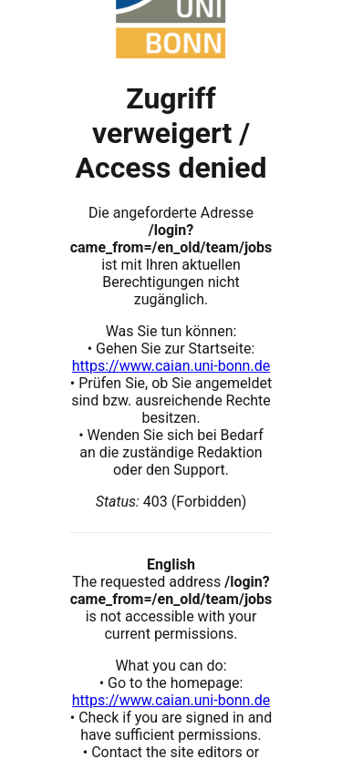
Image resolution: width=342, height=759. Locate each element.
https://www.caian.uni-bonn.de (171, 365)
